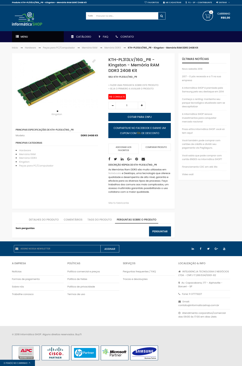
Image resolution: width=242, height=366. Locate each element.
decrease (112, 105)
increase (141, 105)
